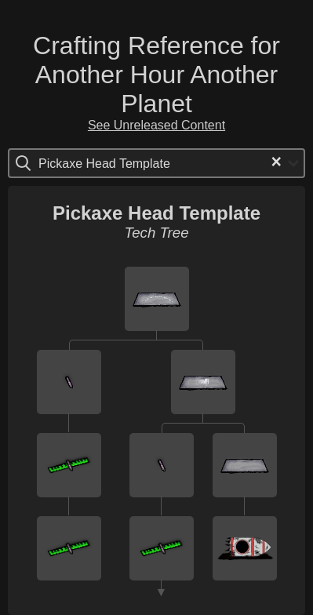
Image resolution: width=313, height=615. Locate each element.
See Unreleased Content (156, 125)
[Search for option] (104, 163)
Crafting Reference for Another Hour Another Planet (156, 74)
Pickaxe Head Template (156, 213)
